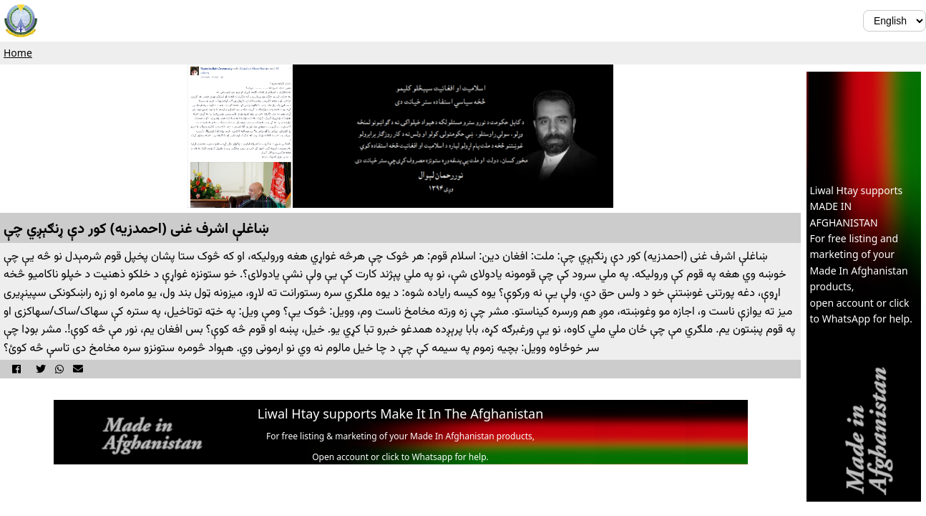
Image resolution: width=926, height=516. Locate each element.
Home (18, 52)
